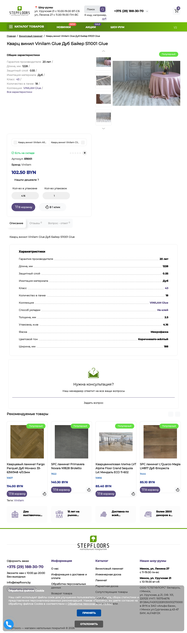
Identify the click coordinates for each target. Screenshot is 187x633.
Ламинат (101, 579)
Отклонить (89, 624)
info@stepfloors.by (19, 582)
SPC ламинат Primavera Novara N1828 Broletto (71, 468)
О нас (55, 568)
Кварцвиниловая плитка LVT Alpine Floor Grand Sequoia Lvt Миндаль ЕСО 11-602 (115, 472)
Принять (89, 612)
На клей (162, 310)
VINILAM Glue (32, 88)
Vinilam (19, 500)
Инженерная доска (108, 574)
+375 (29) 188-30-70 (129, 11)
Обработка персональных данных (95, 603)
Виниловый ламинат (109, 568)
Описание (16, 223)
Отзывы (35, 223)
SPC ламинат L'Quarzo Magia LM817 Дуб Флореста (159, 470)
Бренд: (21, 164)
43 (17, 79)
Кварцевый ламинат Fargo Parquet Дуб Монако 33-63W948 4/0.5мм (24, 472)
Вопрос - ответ (59, 223)
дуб (104, 18)
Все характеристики (19, 91)
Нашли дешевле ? (26, 179)
